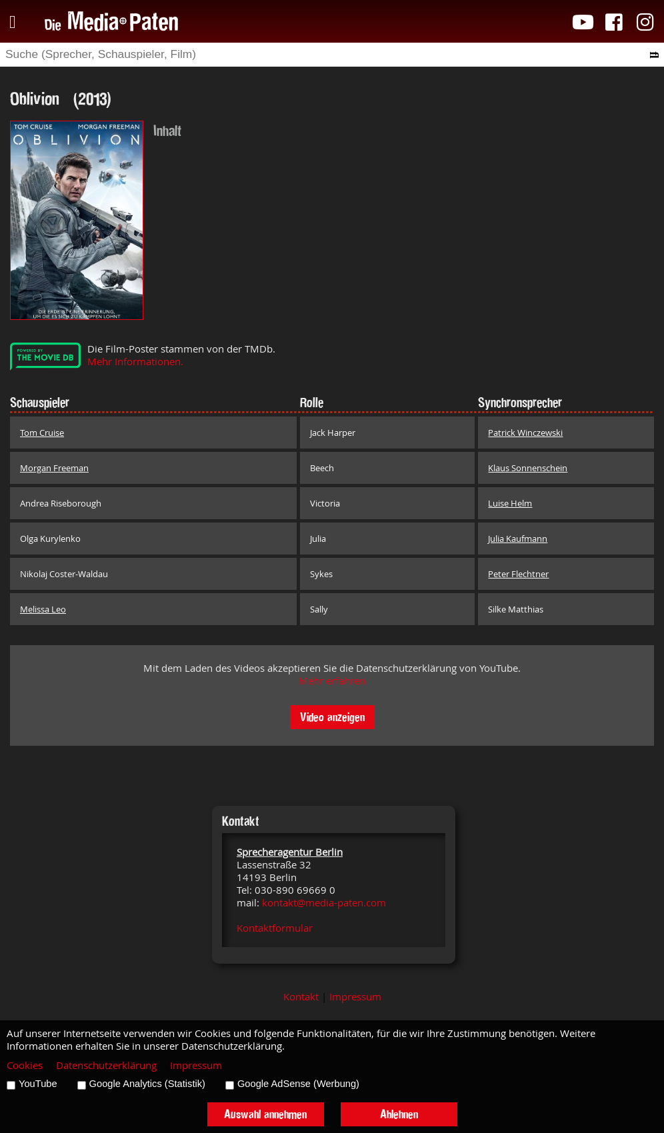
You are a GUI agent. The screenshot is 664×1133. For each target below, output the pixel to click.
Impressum (355, 996)
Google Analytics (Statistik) (147, 1083)
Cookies (25, 1065)
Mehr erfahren (332, 680)
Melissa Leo (43, 609)
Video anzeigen (332, 716)
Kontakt (301, 996)
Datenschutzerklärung (106, 1065)
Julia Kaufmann (517, 539)
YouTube (38, 1083)
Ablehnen (399, 1114)
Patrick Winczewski (525, 433)
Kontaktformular (275, 928)
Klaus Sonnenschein (527, 468)
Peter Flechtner (518, 574)
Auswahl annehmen (265, 1114)
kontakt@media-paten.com (324, 902)
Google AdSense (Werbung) (298, 1083)
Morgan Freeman (54, 468)
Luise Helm (510, 503)
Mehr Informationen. (135, 361)
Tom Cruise (42, 433)
